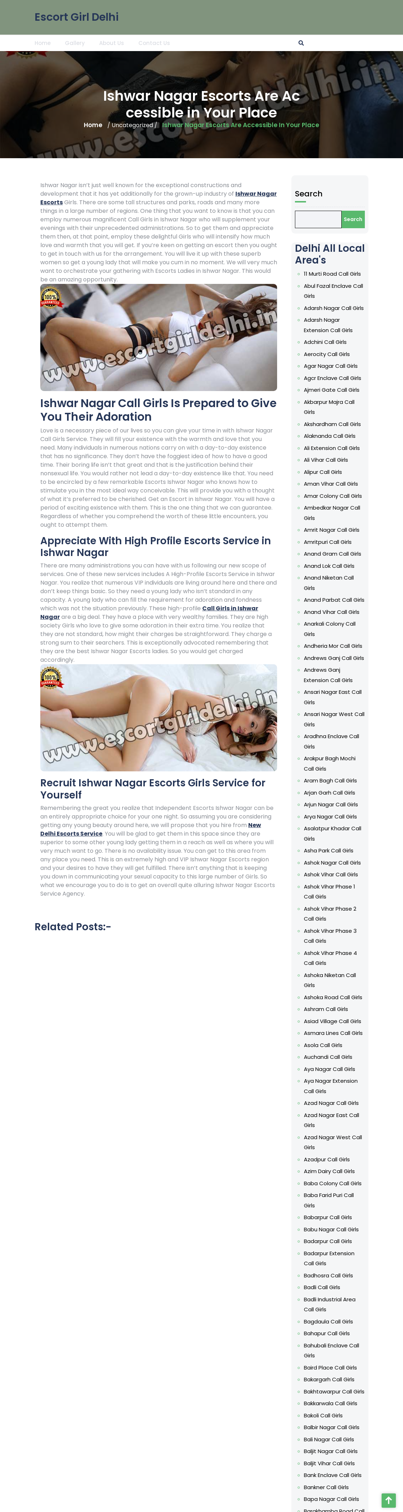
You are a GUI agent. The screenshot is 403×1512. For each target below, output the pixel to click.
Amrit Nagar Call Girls (366, 530)
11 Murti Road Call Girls (367, 273)
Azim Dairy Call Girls (364, 1171)
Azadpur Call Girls (362, 1159)
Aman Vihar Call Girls (366, 483)
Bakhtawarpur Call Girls (369, 1391)
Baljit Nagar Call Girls (366, 1451)
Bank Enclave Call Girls (368, 1475)
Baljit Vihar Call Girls (364, 1463)
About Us (111, 42)
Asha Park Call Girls (363, 850)
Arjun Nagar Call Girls (366, 804)
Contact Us (154, 42)
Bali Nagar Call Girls (364, 1439)
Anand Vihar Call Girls (366, 612)
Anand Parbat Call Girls (369, 600)
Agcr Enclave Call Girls (367, 378)
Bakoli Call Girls (358, 1415)
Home (43, 42)
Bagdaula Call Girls (363, 1321)
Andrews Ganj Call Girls (369, 658)
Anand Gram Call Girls (367, 553)
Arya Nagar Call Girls (365, 816)
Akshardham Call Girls (367, 424)
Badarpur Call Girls (363, 1241)
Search (344, 193)
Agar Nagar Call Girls (366, 366)
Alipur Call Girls (358, 472)
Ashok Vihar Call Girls (366, 874)
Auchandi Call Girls (363, 1057)
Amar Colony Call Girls (368, 496)
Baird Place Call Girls (365, 1367)
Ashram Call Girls (361, 1009)
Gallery (75, 42)
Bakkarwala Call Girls (365, 1403)
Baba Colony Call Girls (368, 1183)
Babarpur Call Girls (363, 1217)
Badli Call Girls (357, 1287)
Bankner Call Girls (361, 1487)
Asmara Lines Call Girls (368, 1033)
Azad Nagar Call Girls (366, 1103)
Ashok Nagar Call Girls (367, 862)
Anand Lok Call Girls (364, 566)
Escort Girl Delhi (77, 16)
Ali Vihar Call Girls (361, 460)
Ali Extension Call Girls (367, 448)
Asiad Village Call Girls (367, 1021)
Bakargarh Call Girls (364, 1379)
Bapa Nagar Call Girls (366, 1499)
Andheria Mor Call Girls (368, 646)
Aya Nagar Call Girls (364, 1069)
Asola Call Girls (358, 1045)
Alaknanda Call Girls (365, 436)
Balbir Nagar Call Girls (366, 1427)
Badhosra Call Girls (363, 1275)
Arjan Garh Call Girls (364, 792)
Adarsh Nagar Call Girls (369, 308)
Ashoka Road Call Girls (368, 997)
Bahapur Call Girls (362, 1333)
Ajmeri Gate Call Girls (366, 390)
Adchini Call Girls (360, 342)
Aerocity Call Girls (362, 354)
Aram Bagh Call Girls (365, 780)
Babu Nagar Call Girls (366, 1229)
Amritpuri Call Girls (363, 542)
